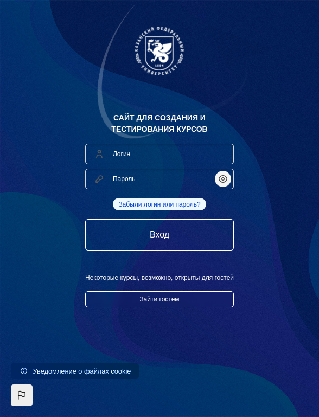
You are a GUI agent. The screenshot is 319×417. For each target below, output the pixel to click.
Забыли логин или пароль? (159, 204)
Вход (159, 234)
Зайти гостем (159, 299)
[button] (22, 395)
